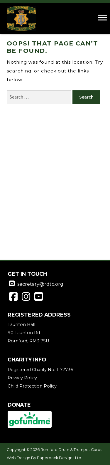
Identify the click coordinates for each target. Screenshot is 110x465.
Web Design (18, 458)
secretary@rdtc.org (40, 284)
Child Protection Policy (32, 386)
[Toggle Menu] (102, 17)
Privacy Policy (22, 378)
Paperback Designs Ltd (59, 458)
